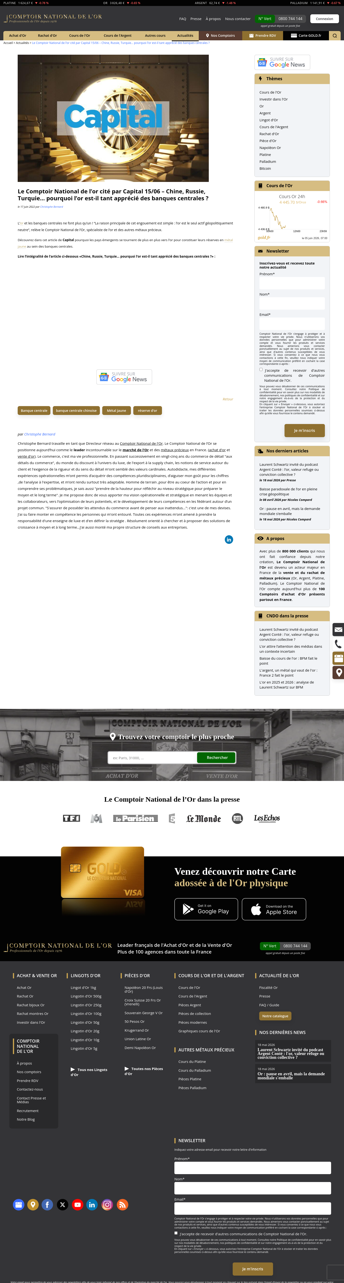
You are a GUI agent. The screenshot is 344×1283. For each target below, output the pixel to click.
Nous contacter (238, 18)
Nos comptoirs (29, 1072)
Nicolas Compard (299, 500)
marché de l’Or (136, 449)
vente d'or (26, 456)
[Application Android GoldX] (206, 910)
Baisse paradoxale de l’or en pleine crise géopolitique (288, 491)
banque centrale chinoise (76, 410)
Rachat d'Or (47, 35)
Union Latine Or (138, 1039)
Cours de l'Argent (117, 35)
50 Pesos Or (135, 1021)
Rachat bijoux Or (31, 1005)
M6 (96, 818)
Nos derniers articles (287, 451)
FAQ (182, 18)
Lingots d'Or (86, 975)
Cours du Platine (192, 1062)
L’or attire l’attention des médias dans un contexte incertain (290, 649)
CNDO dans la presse (287, 616)
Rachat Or (25, 996)
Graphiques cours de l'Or (199, 1031)
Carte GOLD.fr (306, 35)
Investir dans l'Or (273, 99)
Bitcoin (265, 168)
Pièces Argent (189, 1005)
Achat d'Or (17, 35)
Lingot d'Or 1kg (83, 988)
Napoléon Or (270, 147)
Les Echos (267, 818)
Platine (265, 154)
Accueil (8, 43)
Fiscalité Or (268, 988)
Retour (228, 399)
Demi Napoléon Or (140, 1048)
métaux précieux (175, 449)
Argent (265, 113)
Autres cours (155, 35)
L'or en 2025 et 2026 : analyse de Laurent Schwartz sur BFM (286, 684)
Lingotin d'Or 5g (84, 1048)
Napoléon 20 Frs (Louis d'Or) (144, 989)
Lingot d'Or (268, 119)
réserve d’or (147, 410)
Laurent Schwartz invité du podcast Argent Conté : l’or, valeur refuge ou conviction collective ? (289, 469)
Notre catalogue (275, 1016)
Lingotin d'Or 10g (85, 1040)
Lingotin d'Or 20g (85, 1031)
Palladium (267, 161)
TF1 (72, 818)
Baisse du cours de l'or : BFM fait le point (288, 661)
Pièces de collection (194, 1014)
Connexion (324, 18)
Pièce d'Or (267, 140)
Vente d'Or (220, 945)
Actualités (185, 35)
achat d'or (217, 449)
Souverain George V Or (144, 1013)
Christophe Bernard (51, 206)
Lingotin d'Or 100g (86, 1014)
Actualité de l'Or (279, 975)
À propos (213, 18)
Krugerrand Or (137, 1030)
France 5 (172, 818)
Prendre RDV (262, 35)
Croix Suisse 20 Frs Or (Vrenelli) (143, 1002)
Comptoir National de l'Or (141, 443)
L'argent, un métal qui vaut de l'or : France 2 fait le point (288, 673)
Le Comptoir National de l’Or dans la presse (172, 799)
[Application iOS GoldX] (274, 910)
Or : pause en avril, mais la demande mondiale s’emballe (289, 511)
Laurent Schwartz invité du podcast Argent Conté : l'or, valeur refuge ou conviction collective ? (289, 634)
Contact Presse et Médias (31, 1100)
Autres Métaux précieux (206, 1050)
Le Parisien (135, 818)
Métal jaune (116, 410)
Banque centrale (34, 410)
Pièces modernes (192, 1022)
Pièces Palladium (192, 1088)
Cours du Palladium (194, 1070)
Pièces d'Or (137, 975)
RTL (237, 818)
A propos (275, 538)
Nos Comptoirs (220, 35)
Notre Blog (26, 1119)
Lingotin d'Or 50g (85, 1022)
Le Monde (203, 818)
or (21, 223)
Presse (195, 18)
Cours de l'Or (79, 35)
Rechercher (217, 757)
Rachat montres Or (32, 1014)
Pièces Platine (189, 1079)
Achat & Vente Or (37, 975)
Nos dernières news (282, 1032)
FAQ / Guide (269, 1005)
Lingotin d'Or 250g (86, 1005)
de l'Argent (230, 975)
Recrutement (28, 1111)
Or (261, 106)
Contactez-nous (30, 1089)
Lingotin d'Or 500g (86, 996)
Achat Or (24, 988)
